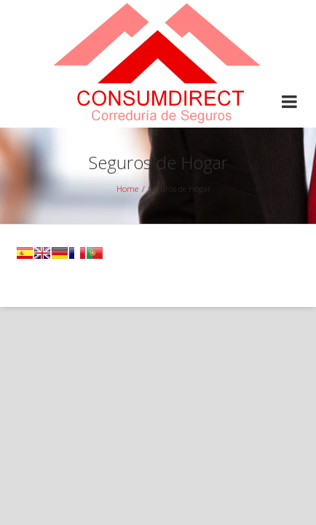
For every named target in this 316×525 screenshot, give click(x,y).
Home (127, 188)
